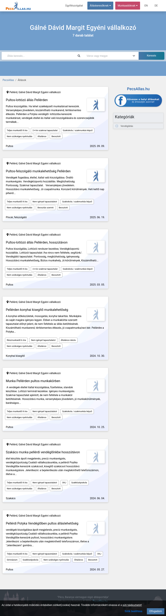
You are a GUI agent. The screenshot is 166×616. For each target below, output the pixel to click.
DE (156, 5)
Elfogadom (155, 611)
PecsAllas (8, 80)
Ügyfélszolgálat (74, 5)
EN (146, 5)
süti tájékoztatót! (132, 605)
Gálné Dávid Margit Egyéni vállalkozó (39, 92)
